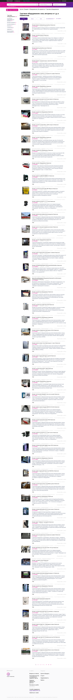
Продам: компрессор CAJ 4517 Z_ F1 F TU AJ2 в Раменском (43, 201)
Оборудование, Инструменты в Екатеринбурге (48, 302)
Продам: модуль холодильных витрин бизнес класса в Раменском (45, 649)
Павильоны (9, 29)
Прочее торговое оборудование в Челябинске (38, 110)
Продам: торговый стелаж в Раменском (40, 560)
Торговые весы (10, 27)
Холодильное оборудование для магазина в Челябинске (40, 72)
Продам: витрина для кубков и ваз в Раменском (42, 48)
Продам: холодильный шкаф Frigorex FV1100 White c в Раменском (45, 611)
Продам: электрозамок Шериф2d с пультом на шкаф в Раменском (45, 394)
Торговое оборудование (52, 9)
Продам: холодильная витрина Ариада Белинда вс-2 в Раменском (45, 573)
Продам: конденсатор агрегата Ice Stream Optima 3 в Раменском (45, 99)
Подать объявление (13, 9)
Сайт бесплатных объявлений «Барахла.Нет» (25, 697)
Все (24, 18)
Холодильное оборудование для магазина (10, 19)
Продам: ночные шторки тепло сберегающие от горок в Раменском (46, 343)
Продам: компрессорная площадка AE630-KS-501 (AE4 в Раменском (45, 407)
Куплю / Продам (24, 9)
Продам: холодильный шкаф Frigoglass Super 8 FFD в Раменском (45, 445)
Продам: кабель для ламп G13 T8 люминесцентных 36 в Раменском (46, 637)
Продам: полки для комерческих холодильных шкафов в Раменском (46, 534)
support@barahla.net (34, 690)
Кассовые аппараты (11, 24)
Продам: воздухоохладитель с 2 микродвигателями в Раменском (45, 624)
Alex (33, 30)
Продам (32, 18)
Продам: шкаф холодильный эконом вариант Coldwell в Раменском (46, 252)
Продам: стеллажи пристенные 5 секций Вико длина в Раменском (45, 483)
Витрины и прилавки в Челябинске (37, 23)
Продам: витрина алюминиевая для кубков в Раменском (43, 25)
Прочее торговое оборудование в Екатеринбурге (44, 238)
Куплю (41, 18)
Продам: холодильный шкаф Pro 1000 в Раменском (42, 368)
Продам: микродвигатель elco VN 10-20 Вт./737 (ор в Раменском (45, 547)
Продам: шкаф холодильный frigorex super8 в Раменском (44, 355)
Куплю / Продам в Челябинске (36, 23)
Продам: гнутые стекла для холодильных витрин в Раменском (45, 227)
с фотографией (58, 18)
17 (46, 664)
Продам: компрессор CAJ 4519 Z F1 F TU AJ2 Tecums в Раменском (45, 432)
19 (50, 664)
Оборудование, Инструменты (37, 9)
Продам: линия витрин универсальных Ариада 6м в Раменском (45, 214)
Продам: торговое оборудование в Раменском (41, 86)
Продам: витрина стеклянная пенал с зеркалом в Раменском (44, 60)
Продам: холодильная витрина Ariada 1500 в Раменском (43, 419)
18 (48, 664)
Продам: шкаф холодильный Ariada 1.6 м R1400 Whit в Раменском (45, 470)
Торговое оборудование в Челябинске (59, 23)
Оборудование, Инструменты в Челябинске (47, 23)
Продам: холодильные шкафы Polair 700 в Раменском (43, 304)
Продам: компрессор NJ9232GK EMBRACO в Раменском (43, 175)
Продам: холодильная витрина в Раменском (41, 598)
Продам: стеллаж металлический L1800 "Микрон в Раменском (45, 188)
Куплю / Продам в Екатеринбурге (36, 302)
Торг (33, 81)
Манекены (9, 25)
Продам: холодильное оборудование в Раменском (42, 112)
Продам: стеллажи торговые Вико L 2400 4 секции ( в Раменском (45, 124)
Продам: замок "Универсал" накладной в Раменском (43, 522)
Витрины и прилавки (11, 22)
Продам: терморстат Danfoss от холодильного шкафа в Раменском (46, 73)
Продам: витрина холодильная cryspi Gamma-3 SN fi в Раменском (45, 330)
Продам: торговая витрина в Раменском (40, 35)
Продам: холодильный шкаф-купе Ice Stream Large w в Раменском (45, 509)
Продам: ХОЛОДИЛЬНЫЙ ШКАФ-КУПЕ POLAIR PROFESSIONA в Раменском (47, 265)
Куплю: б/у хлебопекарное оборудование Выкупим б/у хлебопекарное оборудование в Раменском (46, 279)
